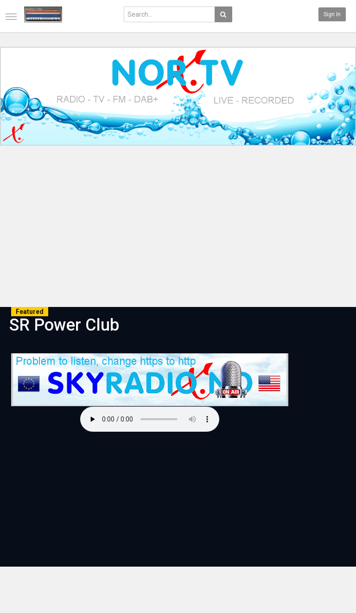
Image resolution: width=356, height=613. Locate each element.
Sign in (332, 14)
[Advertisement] (178, 228)
